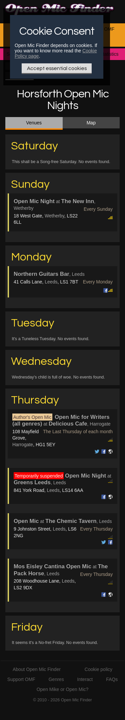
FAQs (112, 679)
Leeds (51, 281)
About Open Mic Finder (37, 669)
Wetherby (54, 215)
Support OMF (21, 679)
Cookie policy (98, 669)
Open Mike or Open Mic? (63, 689)
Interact (85, 679)
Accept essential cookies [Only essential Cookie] (57, 68)
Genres (56, 679)
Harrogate (22, 444)
